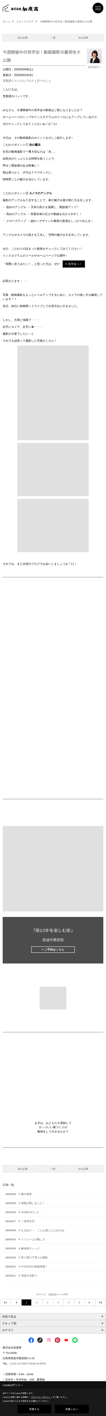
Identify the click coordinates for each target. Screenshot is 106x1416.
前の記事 (23, 37)
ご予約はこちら (54, 949)
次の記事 (83, 37)
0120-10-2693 (18, 1363)
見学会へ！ (75, 263)
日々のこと (44, 80)
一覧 (53, 37)
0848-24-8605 (37, 1363)
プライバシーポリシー (41, 1397)
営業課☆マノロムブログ (18, 80)
